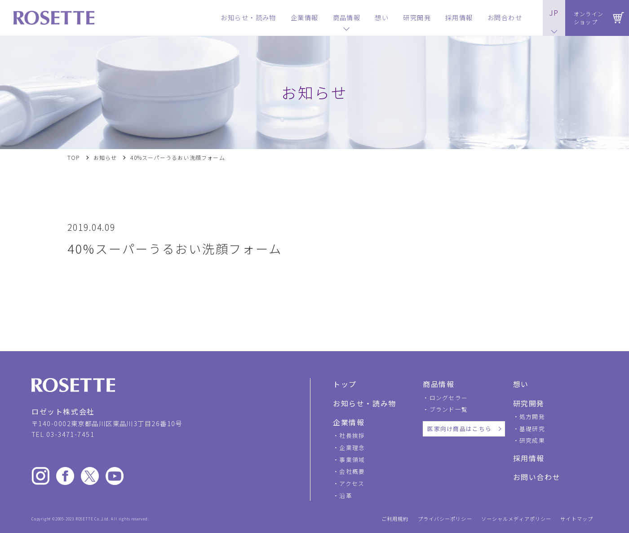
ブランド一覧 (449, 409)
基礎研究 (532, 428)
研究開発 (529, 403)
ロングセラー (449, 397)
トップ (345, 384)
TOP (73, 157)
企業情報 (348, 422)
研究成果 (532, 440)
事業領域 (352, 459)
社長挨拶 (352, 435)
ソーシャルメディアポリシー (516, 518)
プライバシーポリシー (445, 518)
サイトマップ (576, 518)
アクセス (351, 483)
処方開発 (532, 416)
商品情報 (438, 384)
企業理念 (352, 447)
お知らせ (105, 157)
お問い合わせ (537, 476)
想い (521, 384)
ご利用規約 (395, 518)
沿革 (345, 495)
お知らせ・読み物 (364, 403)
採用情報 (529, 458)
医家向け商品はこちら (459, 428)
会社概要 (352, 471)
